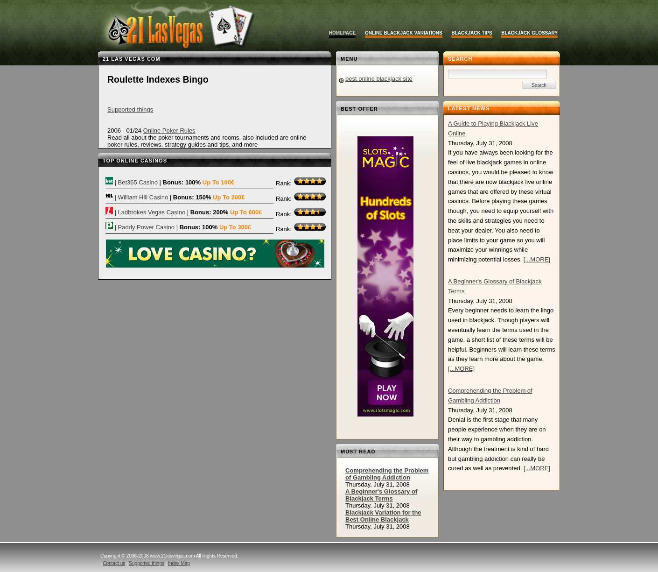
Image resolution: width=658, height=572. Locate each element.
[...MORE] (537, 259)
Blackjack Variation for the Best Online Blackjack (383, 516)
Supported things (130, 109)
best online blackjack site (379, 78)
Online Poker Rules (169, 130)
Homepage (342, 32)
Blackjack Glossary (529, 32)
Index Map (179, 563)
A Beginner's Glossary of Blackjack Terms (381, 495)
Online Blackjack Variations (403, 32)
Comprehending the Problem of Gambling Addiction (386, 474)
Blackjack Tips (471, 32)
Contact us (114, 563)
